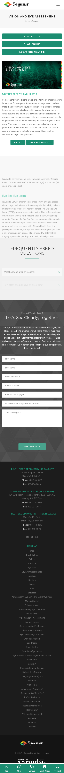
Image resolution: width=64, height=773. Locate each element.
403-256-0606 (35, 480)
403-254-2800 (34, 484)
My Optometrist (27, 753)
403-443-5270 (34, 529)
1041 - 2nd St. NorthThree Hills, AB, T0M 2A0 (32, 517)
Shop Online (32, 44)
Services (35, 21)
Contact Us (32, 36)
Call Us (18, 142)
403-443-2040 (35, 525)
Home (27, 21)
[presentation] (32, 436)
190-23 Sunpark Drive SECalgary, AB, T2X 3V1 (32, 472)
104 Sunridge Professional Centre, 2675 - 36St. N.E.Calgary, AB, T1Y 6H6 (32, 495)
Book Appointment (40, 142)
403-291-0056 (34, 507)
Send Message (32, 446)
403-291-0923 (35, 502)
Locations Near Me (32, 52)
